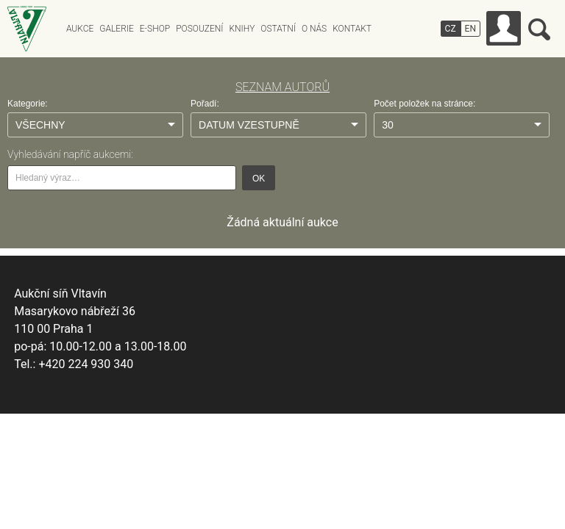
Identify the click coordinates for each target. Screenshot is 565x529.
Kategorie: (27, 103)
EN (470, 29)
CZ (450, 29)
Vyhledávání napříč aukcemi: (70, 154)
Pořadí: (205, 103)
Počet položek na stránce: (424, 103)
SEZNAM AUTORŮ (282, 87)
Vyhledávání (539, 29)
